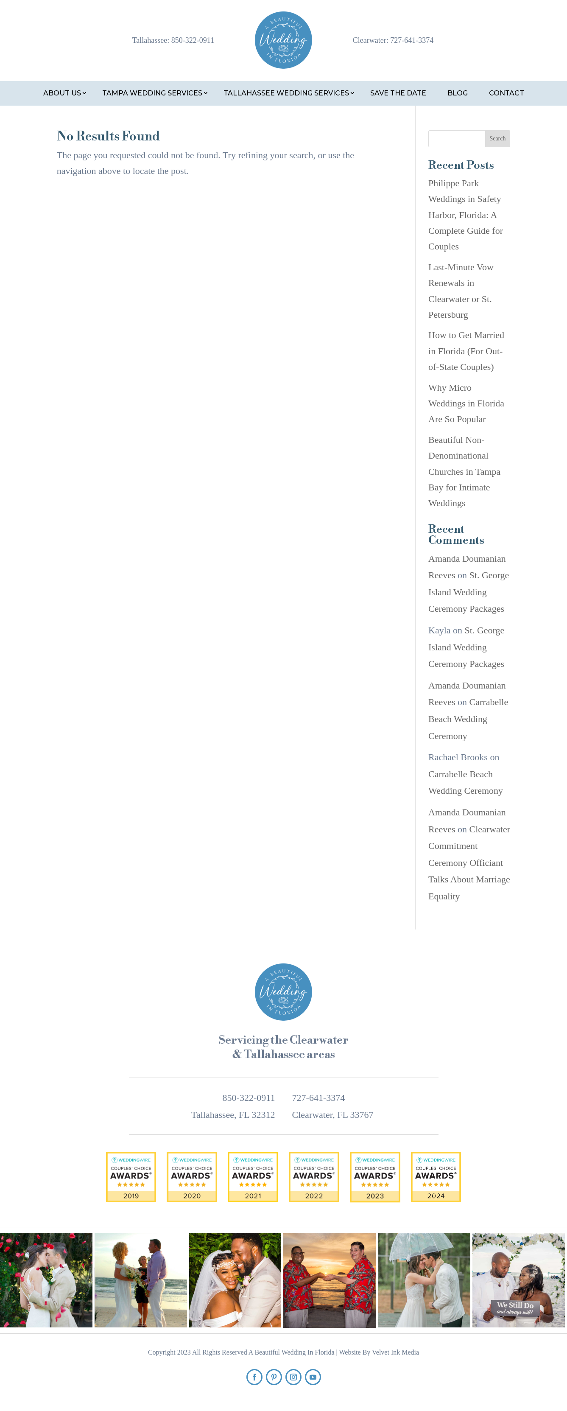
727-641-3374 (411, 40)
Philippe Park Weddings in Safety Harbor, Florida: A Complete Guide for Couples (465, 215)
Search (497, 138)
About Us (62, 93)
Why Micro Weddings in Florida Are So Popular (466, 403)
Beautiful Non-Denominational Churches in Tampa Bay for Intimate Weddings (464, 471)
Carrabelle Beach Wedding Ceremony (468, 719)
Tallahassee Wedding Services (286, 93)
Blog (457, 93)
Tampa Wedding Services (152, 93)
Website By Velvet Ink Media (379, 1352)
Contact (506, 93)
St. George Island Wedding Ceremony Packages (468, 592)
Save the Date (398, 93)
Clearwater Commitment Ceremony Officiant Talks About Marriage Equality (469, 862)
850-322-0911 (192, 40)
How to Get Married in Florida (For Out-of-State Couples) (466, 351)
